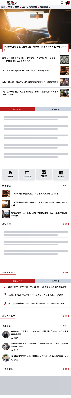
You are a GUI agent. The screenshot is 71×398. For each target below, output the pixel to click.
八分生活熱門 (53, 109)
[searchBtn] (62, 3)
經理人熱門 (17, 109)
